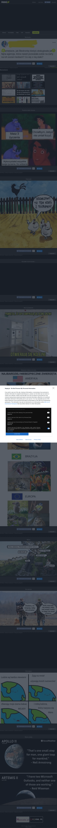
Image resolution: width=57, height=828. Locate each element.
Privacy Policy (37, 439)
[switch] (48, 412)
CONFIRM (17, 434)
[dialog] (28, 414)
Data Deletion (19, 439)
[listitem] (28, 409)
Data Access (28, 439)
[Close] (53, 388)
